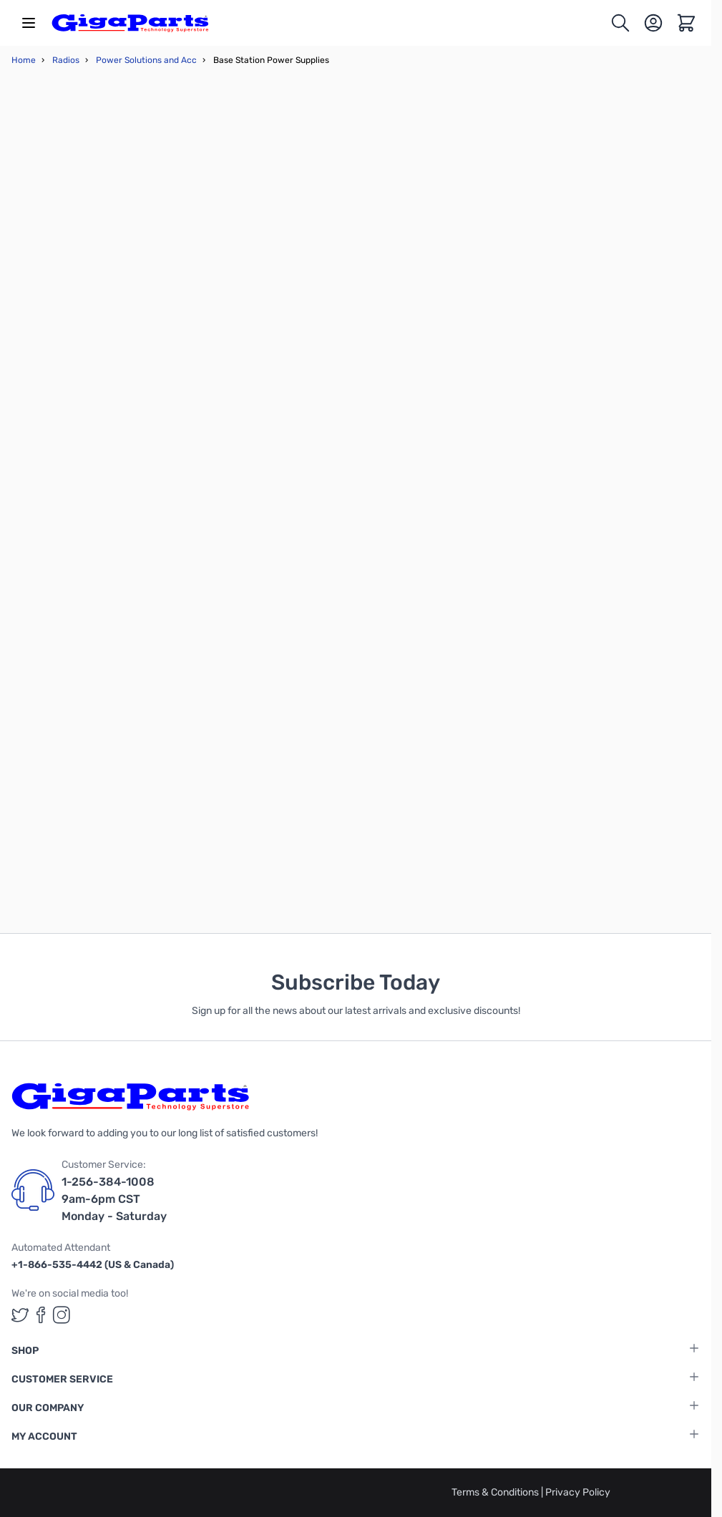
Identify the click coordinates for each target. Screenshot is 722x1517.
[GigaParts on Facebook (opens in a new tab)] (40, 1315)
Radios (65, 60)
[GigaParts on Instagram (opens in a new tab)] (61, 1315)
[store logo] (130, 23)
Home (23, 60)
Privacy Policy (577, 1492)
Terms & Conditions (496, 1492)
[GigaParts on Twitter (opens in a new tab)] (20, 1315)
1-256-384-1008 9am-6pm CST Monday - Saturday (114, 1199)
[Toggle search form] (620, 23)
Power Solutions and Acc (146, 60)
